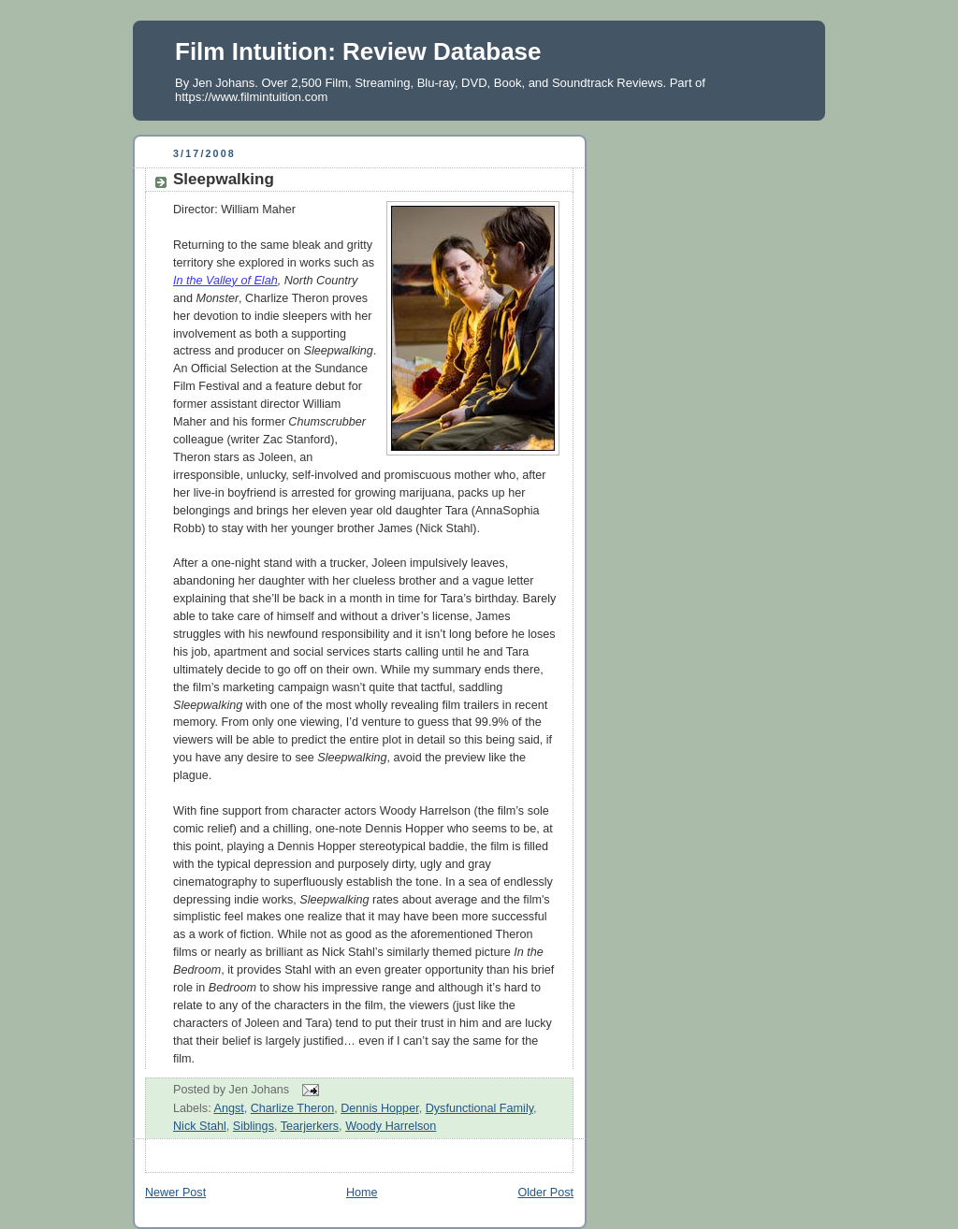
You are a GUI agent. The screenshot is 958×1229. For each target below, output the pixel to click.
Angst (228, 1108)
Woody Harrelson (390, 1126)
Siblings (253, 1126)
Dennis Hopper (379, 1108)
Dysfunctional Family (479, 1108)
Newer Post (175, 1192)
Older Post (545, 1192)
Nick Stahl (199, 1126)
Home (362, 1192)
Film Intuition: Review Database (358, 51)
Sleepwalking (223, 179)
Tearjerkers (310, 1126)
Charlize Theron (292, 1108)
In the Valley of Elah (225, 280)
